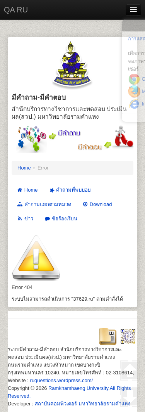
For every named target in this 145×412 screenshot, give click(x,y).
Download (97, 204)
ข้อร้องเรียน (60, 219)
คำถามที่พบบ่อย (69, 190)
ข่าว (25, 219)
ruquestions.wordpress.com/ (61, 380)
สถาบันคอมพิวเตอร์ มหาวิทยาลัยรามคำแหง (82, 404)
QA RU (16, 9)
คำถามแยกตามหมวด (44, 204)
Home (24, 168)
